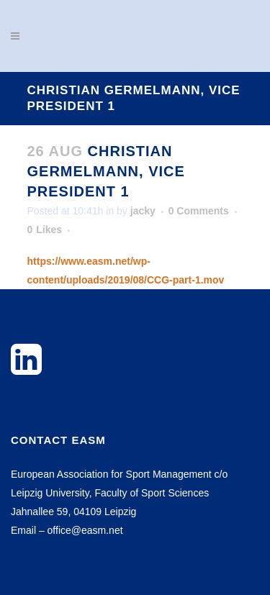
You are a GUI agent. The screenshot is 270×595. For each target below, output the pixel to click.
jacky (143, 211)
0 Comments (198, 211)
